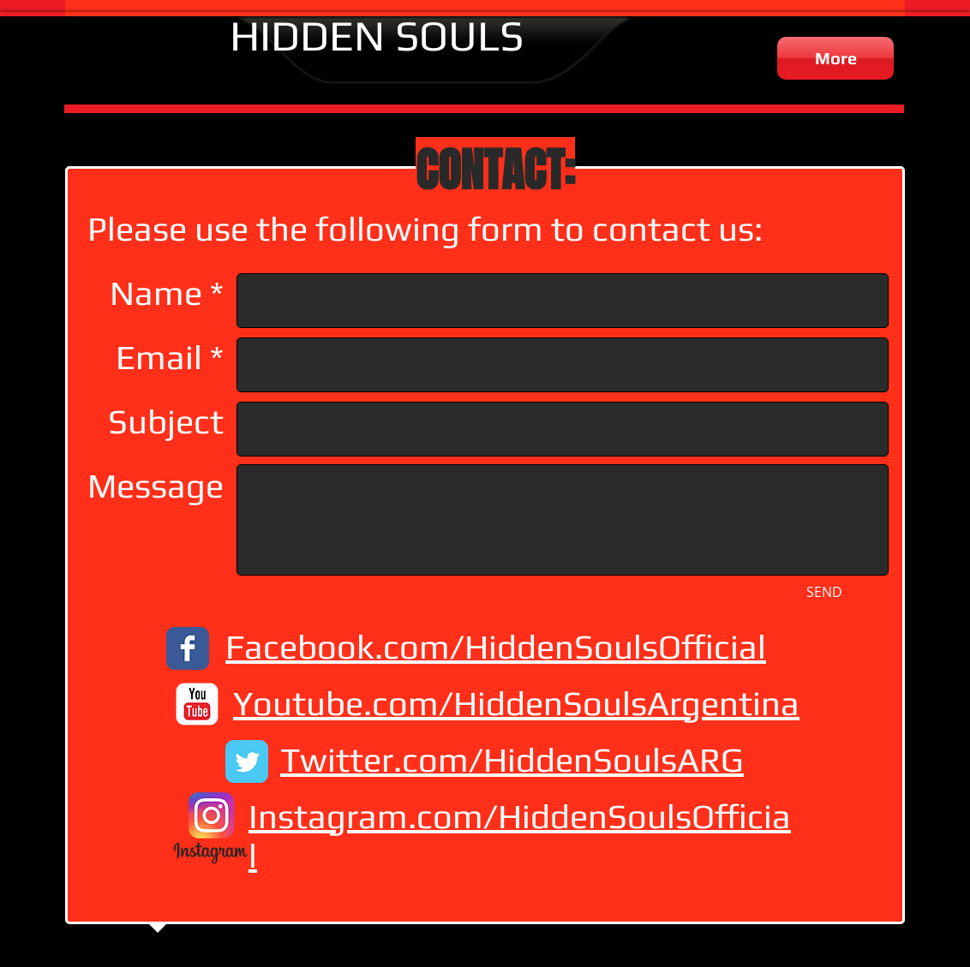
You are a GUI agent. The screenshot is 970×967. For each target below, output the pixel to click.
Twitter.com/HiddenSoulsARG (512, 759)
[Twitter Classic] (246, 761)
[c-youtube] (197, 704)
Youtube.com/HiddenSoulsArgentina (516, 703)
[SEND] (824, 592)
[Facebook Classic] (187, 648)
